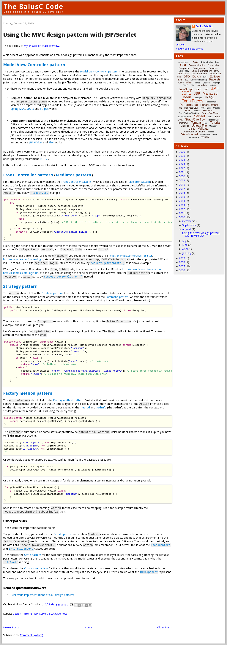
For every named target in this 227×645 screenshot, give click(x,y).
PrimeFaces (206, 108)
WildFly (205, 137)
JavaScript (186, 89)
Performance (189, 105)
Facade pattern (62, 534)
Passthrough (211, 102)
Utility (191, 128)
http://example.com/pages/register (130, 255)
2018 (182, 184)
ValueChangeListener (195, 131)
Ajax (195, 62)
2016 (182, 192)
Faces (181, 82)
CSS (181, 71)
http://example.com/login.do (20, 273)
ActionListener (184, 62)
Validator (203, 128)
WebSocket (205, 135)
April (185, 249)
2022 (182, 168)
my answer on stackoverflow (41, 45)
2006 (182, 270)
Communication (197, 65)
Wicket (38, 142)
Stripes (44, 108)
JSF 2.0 (44, 159)
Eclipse (215, 76)
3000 (182, 151)
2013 (182, 205)
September (189, 225)
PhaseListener (209, 104)
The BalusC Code (33, 6)
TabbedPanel (213, 120)
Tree (205, 123)
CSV (187, 71)
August (186, 229)
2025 (182, 156)
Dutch (196, 76)
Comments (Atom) (31, 635)
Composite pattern (36, 568)
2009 (182, 258)
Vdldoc (211, 132)
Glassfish (206, 83)
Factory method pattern (27, 393)
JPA (206, 89)
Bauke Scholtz (204, 26)
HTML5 (185, 85)
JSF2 (186, 93)
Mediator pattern (73, 175)
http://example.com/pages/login (23, 259)
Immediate (202, 85)
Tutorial (215, 122)
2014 (182, 201)
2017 (182, 188)
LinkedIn (180, 44)
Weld (214, 135)
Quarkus (216, 108)
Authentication (207, 62)
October (187, 221)
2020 (182, 176)
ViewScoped (189, 134)
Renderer (208, 110)
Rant (187, 110)
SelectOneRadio (184, 117)
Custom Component (202, 71)
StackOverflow (58, 613)
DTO (187, 76)
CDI (183, 65)
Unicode (185, 126)
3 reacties (62, 604)
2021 (182, 172)
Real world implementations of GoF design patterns (43, 595)
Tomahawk (182, 123)
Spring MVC (18, 108)
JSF (31, 142)
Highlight (216, 83)
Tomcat (196, 122)
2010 (182, 217)
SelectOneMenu (210, 113)
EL (186, 79)
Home (88, 627)
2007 (182, 266)
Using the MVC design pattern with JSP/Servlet (69, 34)
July (184, 241)
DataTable (183, 73)
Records (196, 111)
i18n (192, 85)
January (186, 253)
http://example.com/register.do (141, 269)
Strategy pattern (20, 286)
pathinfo (101, 407)
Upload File (199, 125)
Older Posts (164, 627)
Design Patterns (22, 613)
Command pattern (116, 297)
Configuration (199, 68)
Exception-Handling (198, 80)
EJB (180, 79)
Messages (198, 98)
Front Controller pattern (28, 175)
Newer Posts (11, 627)
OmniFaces (193, 101)
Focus (197, 83)
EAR (205, 77)
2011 (182, 213)
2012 (182, 209)
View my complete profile (189, 48)
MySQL (209, 97)
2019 (182, 180)
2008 (182, 262)
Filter (189, 82)
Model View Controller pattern (34, 64)
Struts (30, 108)
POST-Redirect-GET (188, 108)
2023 (182, 164)
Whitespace (194, 138)
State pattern (32, 555)
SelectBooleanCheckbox (189, 113)
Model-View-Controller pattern (99, 71)
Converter (213, 68)
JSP (36, 613)
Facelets (214, 79)
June (184, 245)
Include (213, 85)
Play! (51, 142)
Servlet (43, 613)
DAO (216, 71)
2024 (182, 160)
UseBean (213, 126)
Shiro (210, 117)
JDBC (198, 89)
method (85, 407)
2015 (182, 197)
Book (217, 62)
